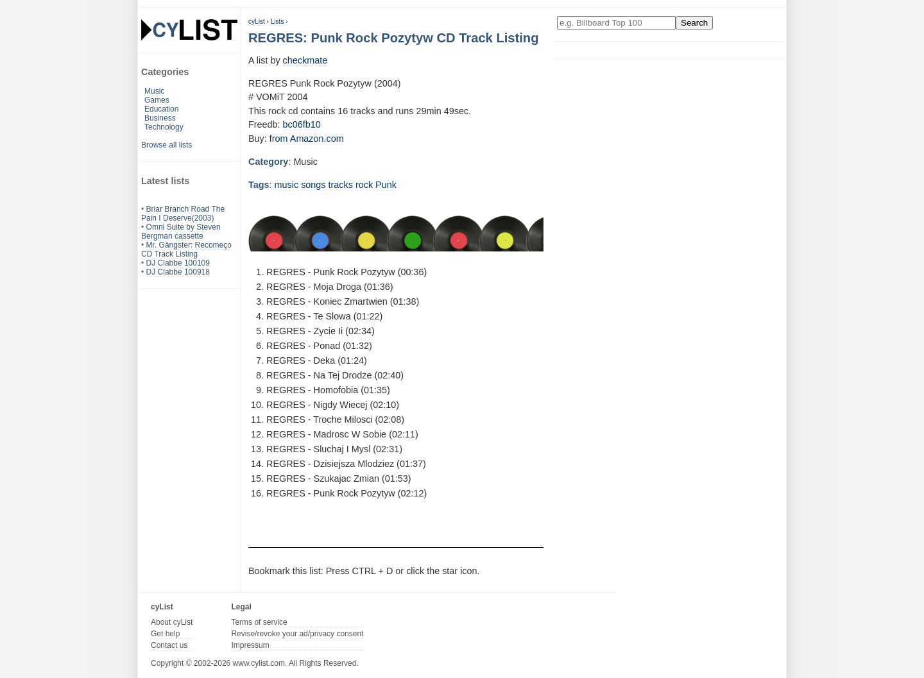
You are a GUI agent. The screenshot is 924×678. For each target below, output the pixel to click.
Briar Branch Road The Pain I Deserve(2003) (183, 214)
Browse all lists (166, 144)
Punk (386, 185)
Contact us (169, 645)
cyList (256, 21)
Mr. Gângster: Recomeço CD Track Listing (186, 249)
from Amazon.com (307, 138)
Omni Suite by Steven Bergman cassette (181, 232)
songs (313, 185)
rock (364, 185)
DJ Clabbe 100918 (178, 271)
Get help (165, 633)
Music (154, 91)
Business (160, 118)
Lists (277, 21)
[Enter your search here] (616, 23)
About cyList (172, 622)
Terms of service (259, 622)
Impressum (250, 645)
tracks (341, 185)
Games (156, 100)
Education (161, 109)
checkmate (305, 60)
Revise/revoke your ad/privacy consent (297, 633)
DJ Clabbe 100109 (178, 262)
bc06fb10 (302, 124)
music (287, 185)
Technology (164, 127)
